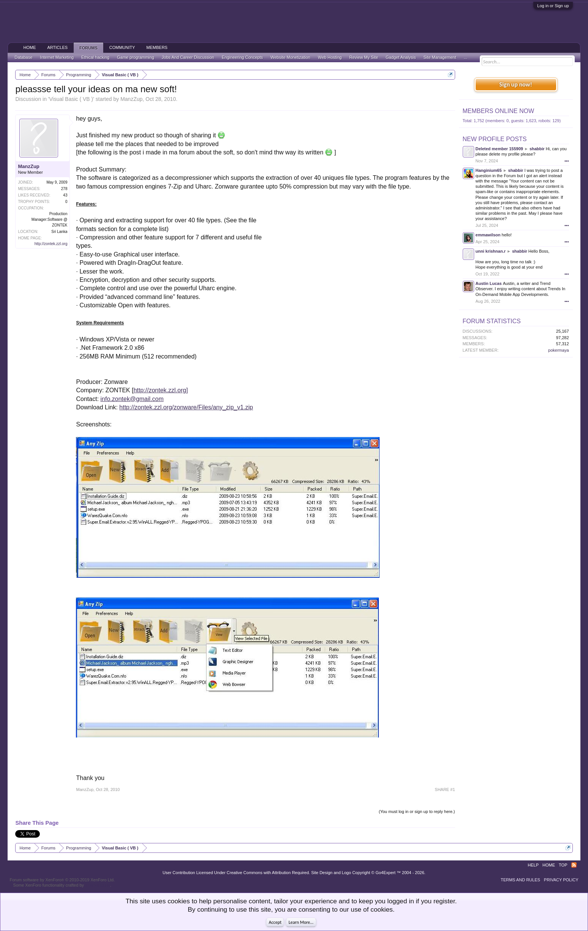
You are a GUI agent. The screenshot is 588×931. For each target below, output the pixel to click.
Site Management (440, 57)
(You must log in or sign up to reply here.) (417, 811)
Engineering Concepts (242, 57)
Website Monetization (291, 57)
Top (563, 865)
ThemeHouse (97, 885)
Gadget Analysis (401, 57)
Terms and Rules (520, 880)
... (465, 57)
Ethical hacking (95, 57)
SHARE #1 (445, 789)
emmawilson (488, 235)
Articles (57, 47)
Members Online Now (498, 111)
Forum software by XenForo (62, 880)
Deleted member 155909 (499, 148)
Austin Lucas (489, 283)
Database (23, 57)
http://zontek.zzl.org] (161, 390)
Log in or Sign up (553, 5)
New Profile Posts (495, 139)
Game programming (135, 57)
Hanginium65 (489, 170)
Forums (88, 48)
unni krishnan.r (491, 251)
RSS (574, 865)
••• (566, 161)
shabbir (537, 148)
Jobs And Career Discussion (188, 57)
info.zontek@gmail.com (132, 399)
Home (29, 47)
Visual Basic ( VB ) (71, 99)
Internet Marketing (57, 57)
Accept (275, 922)
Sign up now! (515, 84)
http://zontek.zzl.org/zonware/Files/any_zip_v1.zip (186, 407)
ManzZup (131, 99)
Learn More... (301, 922)
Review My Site (363, 57)
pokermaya (558, 350)
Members (157, 47)
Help (533, 865)
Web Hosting (330, 57)
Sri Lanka (59, 232)
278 (64, 189)
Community (122, 47)
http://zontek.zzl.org (51, 244)
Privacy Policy (561, 880)
